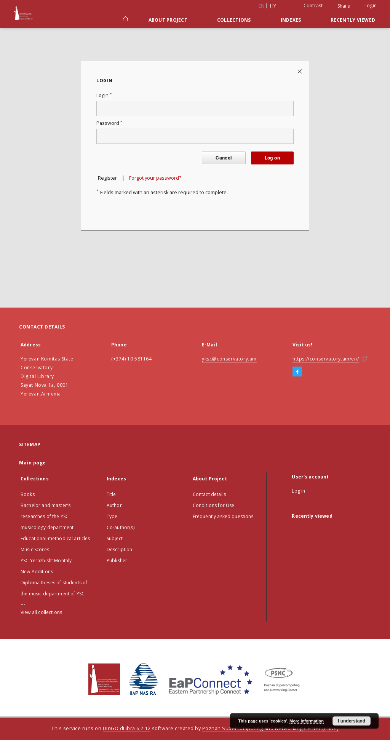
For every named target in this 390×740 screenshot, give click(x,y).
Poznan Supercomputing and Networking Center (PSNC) (270, 728)
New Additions (37, 571)
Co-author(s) (120, 527)
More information (306, 721)
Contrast (313, 5)
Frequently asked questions (223, 516)
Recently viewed (353, 20)
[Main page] (125, 19)
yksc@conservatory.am (229, 359)
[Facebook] (297, 371)
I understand (351, 721)
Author (114, 505)
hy (273, 5)
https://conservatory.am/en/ (325, 359)
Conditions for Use (214, 505)
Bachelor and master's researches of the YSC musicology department (47, 516)
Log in (298, 491)
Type (112, 516)
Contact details (209, 494)
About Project (168, 20)
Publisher (117, 560)
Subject (115, 538)
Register (107, 178)
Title (111, 494)
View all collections (41, 612)
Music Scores (35, 549)
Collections (234, 20)
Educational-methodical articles (55, 538)
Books (28, 494)
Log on (272, 158)
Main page (32, 462)
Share (343, 6)
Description (120, 549)
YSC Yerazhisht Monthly (46, 560)
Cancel (224, 158)
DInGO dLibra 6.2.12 (127, 728)
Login (370, 5)
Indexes (291, 20)
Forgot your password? (155, 178)
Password (109, 123)
